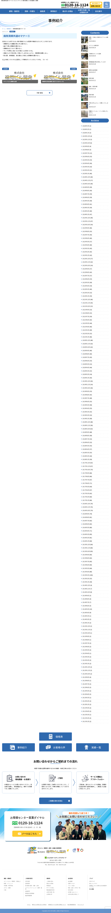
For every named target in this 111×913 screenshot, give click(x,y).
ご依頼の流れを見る (55, 801)
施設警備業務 (28, 895)
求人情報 (91, 889)
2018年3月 (85, 452)
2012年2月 (85, 701)
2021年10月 (86, 306)
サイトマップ (81, 904)
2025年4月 (85, 163)
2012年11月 (86, 670)
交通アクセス (71, 883)
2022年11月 (86, 262)
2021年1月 (85, 337)
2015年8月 (85, 558)
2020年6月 (85, 360)
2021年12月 (86, 299)
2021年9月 (85, 309)
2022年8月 (85, 272)
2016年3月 (85, 534)
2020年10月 (86, 347)
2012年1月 (85, 704)
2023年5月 (85, 241)
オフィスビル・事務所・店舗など (12, 881)
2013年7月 (85, 643)
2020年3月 (85, 371)
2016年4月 (85, 531)
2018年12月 (86, 422)
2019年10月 (86, 388)
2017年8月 (85, 476)
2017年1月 (85, 500)
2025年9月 (85, 146)
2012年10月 (86, 673)
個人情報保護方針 (72, 904)
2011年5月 (85, 708)
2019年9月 (85, 391)
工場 (5, 890)
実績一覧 (92, 747)
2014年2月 (85, 619)
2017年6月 (85, 483)
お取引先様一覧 (50, 892)
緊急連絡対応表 (50, 890)
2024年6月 (85, 197)
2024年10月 (86, 183)
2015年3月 (85, 575)
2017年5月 (85, 486)
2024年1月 (85, 214)
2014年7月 (85, 602)
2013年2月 (85, 660)
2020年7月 (85, 357)
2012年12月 (86, 667)
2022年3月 (85, 289)
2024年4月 (85, 204)
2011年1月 (85, 721)
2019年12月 (86, 381)
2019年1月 (85, 418)
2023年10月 (86, 224)
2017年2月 (85, 497)
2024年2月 (85, 211)
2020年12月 (86, 340)
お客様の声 (55, 747)
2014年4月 (85, 612)
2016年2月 (85, 537)
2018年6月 (85, 442)
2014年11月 (86, 588)
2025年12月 (86, 136)
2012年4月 (85, 694)
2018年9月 (85, 432)
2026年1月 (85, 132)
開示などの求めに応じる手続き (39, 904)
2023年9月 (85, 228)
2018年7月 (85, 439)
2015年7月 (85, 561)
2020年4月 (85, 367)
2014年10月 (86, 592)
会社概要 (70, 881)
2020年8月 (85, 354)
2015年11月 (86, 548)
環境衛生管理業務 (29, 893)
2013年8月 (85, 640)
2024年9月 (85, 187)
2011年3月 (85, 714)
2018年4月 (85, 449)
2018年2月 (85, 456)
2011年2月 (85, 718)
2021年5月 (85, 323)
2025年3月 (85, 166)
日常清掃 (27, 881)
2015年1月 (85, 582)
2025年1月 (85, 173)
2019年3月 (85, 411)
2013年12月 (86, 626)
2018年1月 (85, 459)
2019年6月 (85, 401)
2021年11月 (86, 303)
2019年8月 (85, 394)
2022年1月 (85, 296)
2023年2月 (85, 252)
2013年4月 (85, 653)
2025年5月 (85, 160)
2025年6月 (85, 156)
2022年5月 (85, 282)
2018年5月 (85, 445)
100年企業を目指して (73, 894)
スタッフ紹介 (71, 885)
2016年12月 (86, 503)
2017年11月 (86, 466)
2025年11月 (86, 139)
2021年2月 (85, 333)
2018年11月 (86, 425)
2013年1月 (85, 663)
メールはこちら (27, 833)
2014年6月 (85, 605)
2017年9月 (85, 473)
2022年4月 (85, 286)
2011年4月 (85, 711)
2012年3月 (85, 697)
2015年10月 (86, 551)
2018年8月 (85, 435)
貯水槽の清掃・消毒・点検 (32, 885)
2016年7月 (85, 520)
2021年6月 (85, 320)
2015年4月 (85, 571)
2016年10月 (86, 510)
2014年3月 (85, 616)
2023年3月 (85, 248)
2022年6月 (85, 279)
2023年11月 (86, 221)
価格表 (42, 11)
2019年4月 (85, 408)
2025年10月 (86, 143)
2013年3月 (85, 657)
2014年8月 (85, 599)
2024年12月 (86, 177)
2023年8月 (85, 231)
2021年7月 (85, 316)
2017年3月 (85, 493)
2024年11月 (86, 180)
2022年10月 (86, 265)
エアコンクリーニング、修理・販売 (33, 888)
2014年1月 (85, 622)
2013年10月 (86, 633)
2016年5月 (85, 527)
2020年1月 (85, 377)
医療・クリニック (8, 883)
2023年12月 (86, 217)
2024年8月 (85, 190)
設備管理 (27, 891)
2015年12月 (86, 544)
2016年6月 (85, 524)
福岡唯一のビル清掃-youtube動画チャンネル (98, 886)
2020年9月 (85, 350)
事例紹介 (53, 11)
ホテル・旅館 (7, 887)
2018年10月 (86, 428)
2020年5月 (85, 364)
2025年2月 (85, 170)
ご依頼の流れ (50, 881)
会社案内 (98, 11)
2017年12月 (86, 462)
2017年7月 (85, 480)
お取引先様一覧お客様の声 (84, 11)
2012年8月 (85, 680)
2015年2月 (85, 578)
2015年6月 (85, 565)
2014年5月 (85, 609)
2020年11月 (86, 343)
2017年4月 (85, 490)
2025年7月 (85, 153)
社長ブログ (92, 881)
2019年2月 (85, 415)
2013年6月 (85, 646)
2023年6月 (85, 238)
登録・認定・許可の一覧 (74, 887)
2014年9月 (85, 595)
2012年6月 (85, 687)
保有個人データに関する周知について (57, 904)
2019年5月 (85, 405)
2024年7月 (85, 194)
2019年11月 (86, 384)
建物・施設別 (14, 11)
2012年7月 (85, 684)
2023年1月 (85, 255)
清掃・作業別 (30, 11)
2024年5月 (85, 200)
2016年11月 (86, 507)
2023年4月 (85, 245)
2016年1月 (85, 541)
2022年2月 (85, 292)
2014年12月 (86, 585)
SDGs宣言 (70, 890)
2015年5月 (85, 568)
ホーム (4, 28)
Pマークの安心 (50, 887)
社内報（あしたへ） (73, 892)
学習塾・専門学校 (8, 885)
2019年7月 (85, 398)
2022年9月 (85, 269)
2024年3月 (85, 207)
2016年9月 (85, 514)
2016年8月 (85, 517)
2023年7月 (85, 235)
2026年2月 (85, 129)
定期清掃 (27, 883)
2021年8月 (85, 313)
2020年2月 (85, 374)
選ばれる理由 (67, 11)
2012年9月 (85, 677)
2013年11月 (86, 629)
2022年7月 (85, 275)
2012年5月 (85, 690)
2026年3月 (85, 126)
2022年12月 (86, 258)
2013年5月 (85, 650)
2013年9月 (85, 636)
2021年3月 (85, 330)
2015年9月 (85, 554)
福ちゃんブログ (93, 883)
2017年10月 (86, 469)
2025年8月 (85, 149)
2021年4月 (85, 326)
